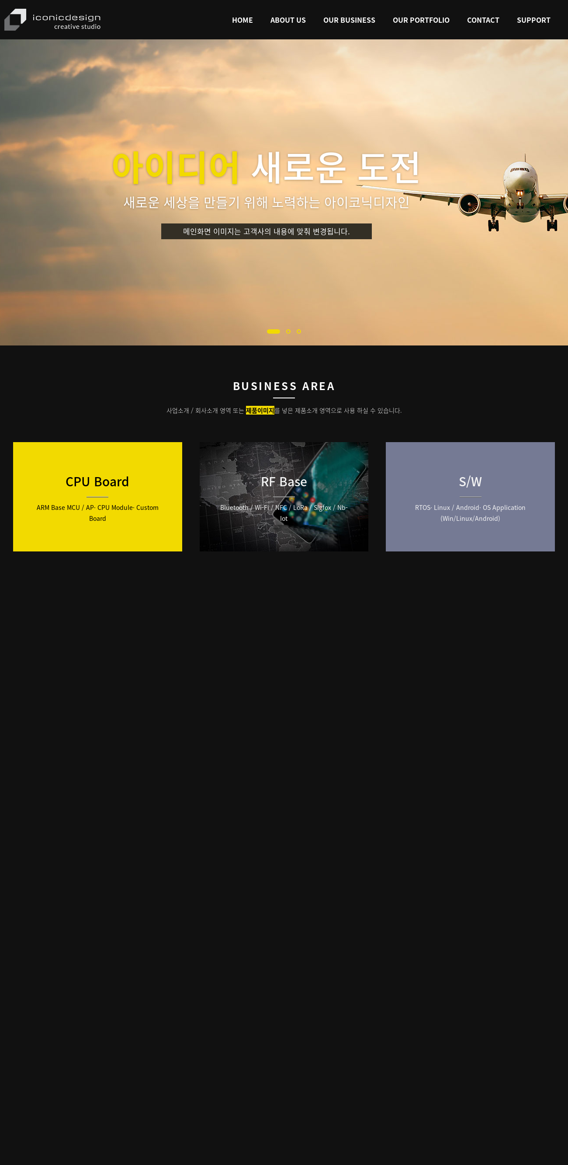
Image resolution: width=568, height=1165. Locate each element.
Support (534, 19)
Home (242, 19)
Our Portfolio (421, 19)
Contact (483, 19)
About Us (288, 19)
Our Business (349, 19)
